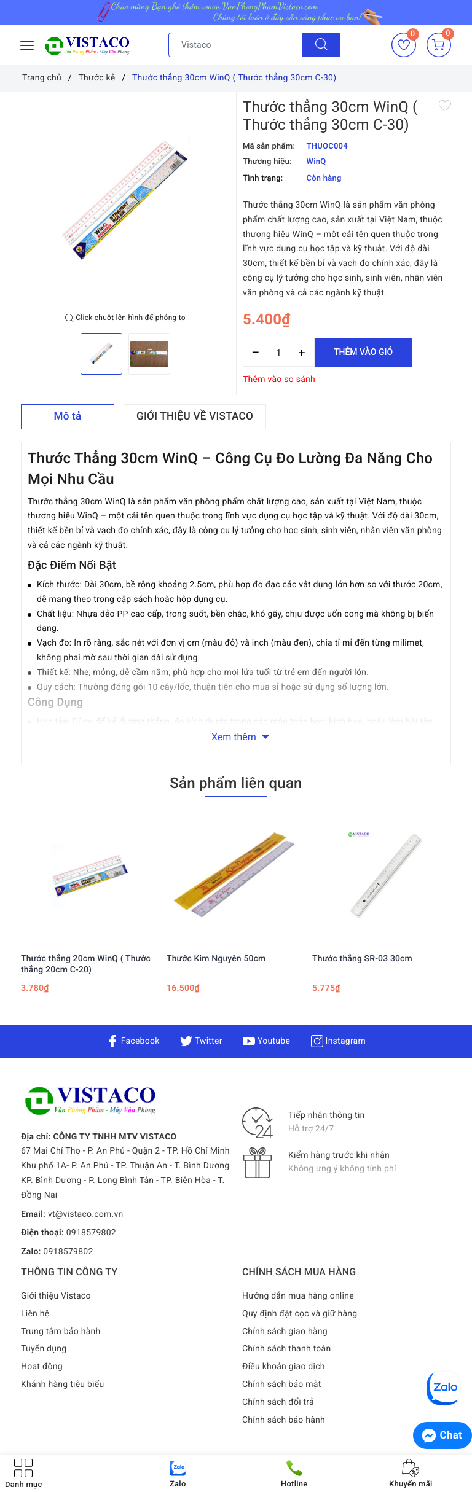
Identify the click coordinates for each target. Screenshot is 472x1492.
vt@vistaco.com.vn (86, 1214)
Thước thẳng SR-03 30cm (362, 959)
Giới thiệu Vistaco (56, 1296)
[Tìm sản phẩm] (235, 45)
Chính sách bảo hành (283, 1420)
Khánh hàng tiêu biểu (62, 1384)
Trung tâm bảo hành (61, 1332)
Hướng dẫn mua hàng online (298, 1296)
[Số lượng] (278, 352)
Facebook (133, 1041)
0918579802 (91, 1233)
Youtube (266, 1041)
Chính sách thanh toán (286, 1349)
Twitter (201, 1041)
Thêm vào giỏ (363, 352)
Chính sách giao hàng (285, 1332)
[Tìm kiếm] (321, 45)
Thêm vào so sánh (279, 380)
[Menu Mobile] (27, 44)
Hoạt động (42, 1367)
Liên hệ (35, 1314)
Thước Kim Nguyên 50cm (216, 959)
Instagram (338, 1041)
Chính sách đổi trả (278, 1402)
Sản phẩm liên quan (236, 783)
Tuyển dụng (43, 1349)
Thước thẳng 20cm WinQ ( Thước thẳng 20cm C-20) (86, 964)
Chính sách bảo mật (281, 1384)
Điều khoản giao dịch (283, 1367)
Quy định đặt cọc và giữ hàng (299, 1314)
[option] (125, 202)
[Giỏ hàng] (439, 45)
